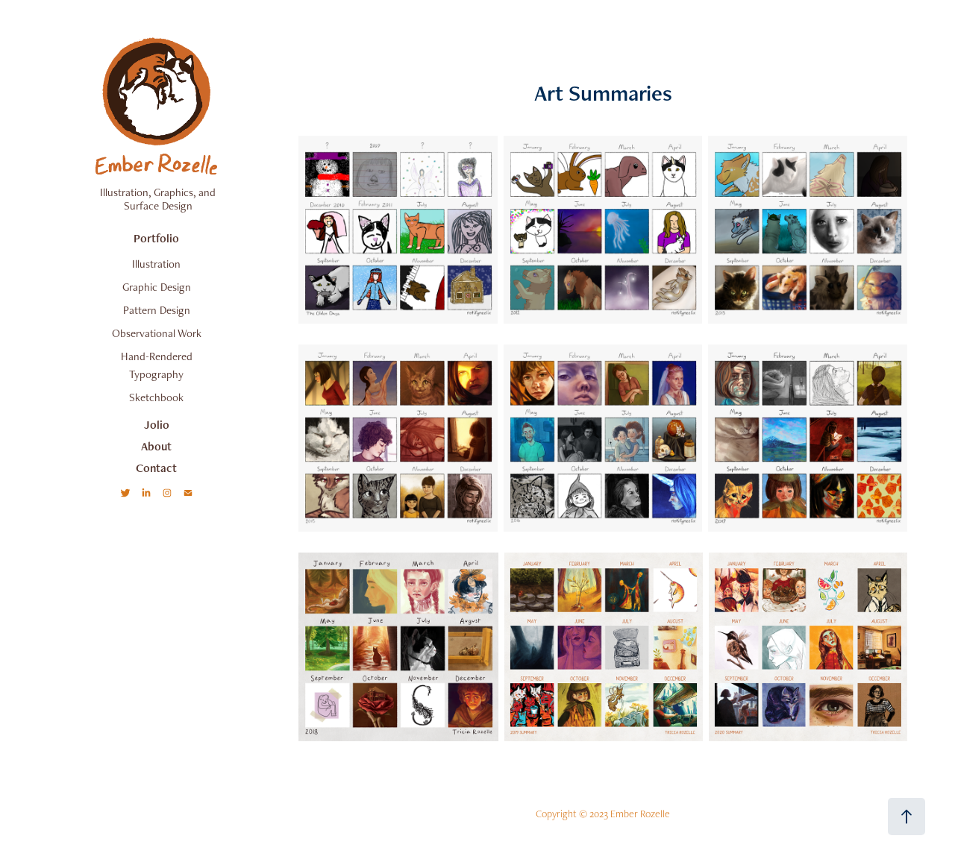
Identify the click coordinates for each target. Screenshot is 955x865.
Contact (156, 468)
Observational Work (156, 333)
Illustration (156, 264)
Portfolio (156, 238)
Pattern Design (156, 310)
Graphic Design (156, 287)
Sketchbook (156, 397)
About (156, 446)
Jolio (156, 424)
